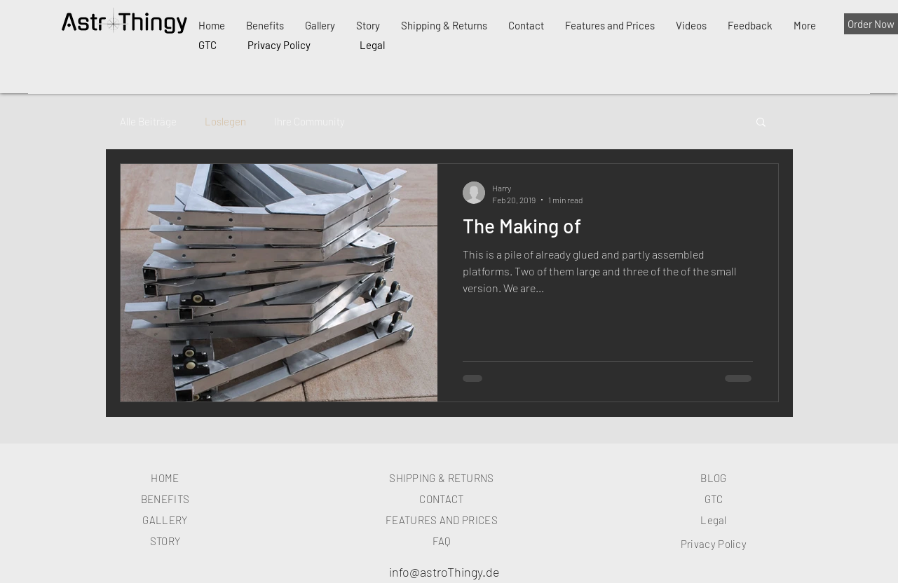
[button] (761, 123)
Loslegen (225, 121)
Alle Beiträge (148, 121)
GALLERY (164, 520)
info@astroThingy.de (444, 571)
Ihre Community (309, 121)
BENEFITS (165, 499)
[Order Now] (871, 23)
